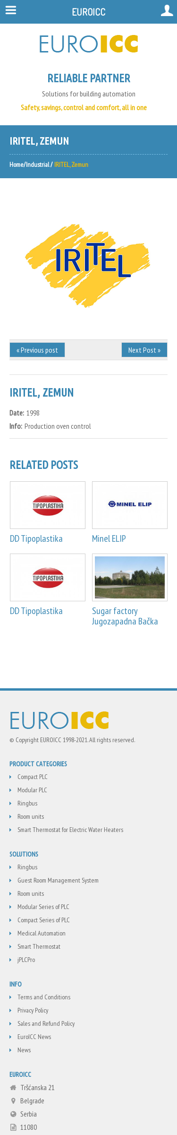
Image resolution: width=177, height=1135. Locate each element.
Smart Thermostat (38, 946)
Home (16, 164)
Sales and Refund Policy (46, 1023)
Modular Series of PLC (43, 906)
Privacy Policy (32, 1010)
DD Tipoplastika (36, 538)
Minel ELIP (109, 538)
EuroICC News (34, 1036)
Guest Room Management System (58, 880)
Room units (30, 816)
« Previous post (37, 350)
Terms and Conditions (43, 997)
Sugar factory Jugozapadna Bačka (125, 616)
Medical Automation (41, 933)
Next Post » (144, 350)
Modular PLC (32, 790)
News (24, 1050)
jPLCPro (26, 959)
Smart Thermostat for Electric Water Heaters (70, 829)
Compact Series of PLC (43, 920)
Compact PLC (32, 776)
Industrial (37, 164)
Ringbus (27, 803)
